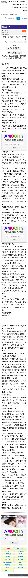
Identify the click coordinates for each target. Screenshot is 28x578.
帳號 (24, 18)
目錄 (14, 575)
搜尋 (15, 147)
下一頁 (25, 575)
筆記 (21, 575)
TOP (18, 575)
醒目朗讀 (14, 48)
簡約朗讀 (15, 52)
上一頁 (10, 575)
